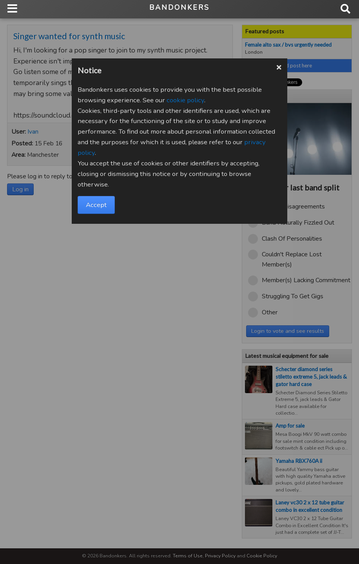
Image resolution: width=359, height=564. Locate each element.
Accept (96, 204)
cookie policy (185, 100)
